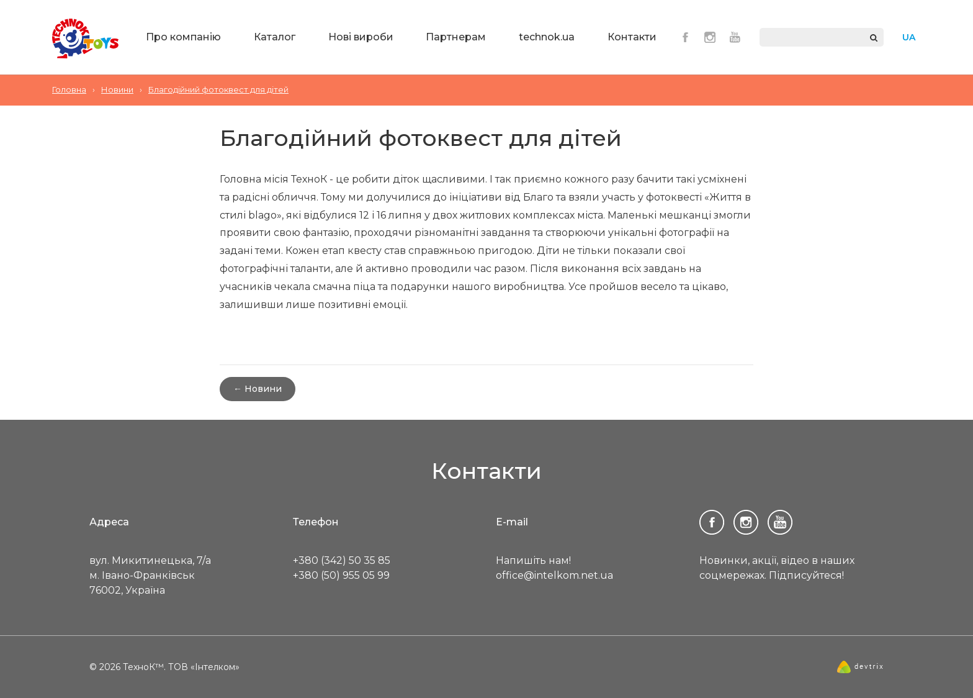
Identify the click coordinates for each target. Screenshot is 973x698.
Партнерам (456, 37)
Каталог (274, 37)
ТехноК (85, 38)
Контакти (632, 37)
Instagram (710, 37)
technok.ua (547, 37)
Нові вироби (360, 37)
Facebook (685, 37)
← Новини (257, 388)
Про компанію (183, 37)
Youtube (735, 37)
